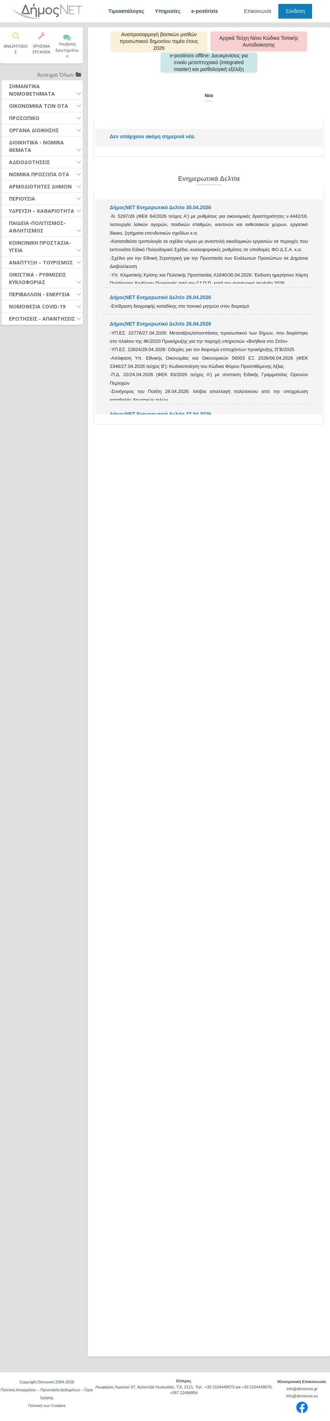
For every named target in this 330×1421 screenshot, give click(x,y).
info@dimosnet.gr (302, 1389)
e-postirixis (204, 11)
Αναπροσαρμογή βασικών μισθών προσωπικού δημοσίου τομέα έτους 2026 (162, 41)
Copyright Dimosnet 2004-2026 (46, 1382)
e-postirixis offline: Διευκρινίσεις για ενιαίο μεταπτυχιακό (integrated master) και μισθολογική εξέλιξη (209, 62)
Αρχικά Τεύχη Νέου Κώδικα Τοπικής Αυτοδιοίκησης (255, 41)
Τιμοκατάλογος (126, 11)
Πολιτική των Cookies (46, 1405)
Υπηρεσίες (167, 11)
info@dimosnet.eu (302, 1396)
